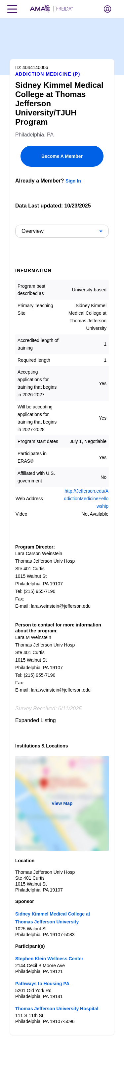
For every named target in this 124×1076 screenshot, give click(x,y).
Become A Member (62, 156)
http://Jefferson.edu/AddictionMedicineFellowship (86, 498)
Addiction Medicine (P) (47, 74)
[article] (62, 526)
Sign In (73, 180)
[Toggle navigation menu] (12, 9)
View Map (62, 803)
